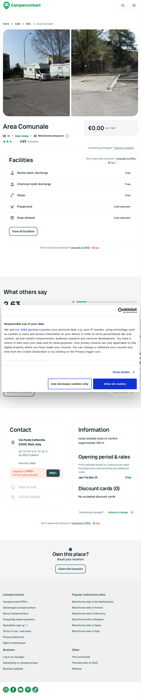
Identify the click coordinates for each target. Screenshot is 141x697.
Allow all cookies (115, 383)
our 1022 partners (27, 329)
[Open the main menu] (134, 5)
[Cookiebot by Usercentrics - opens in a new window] (121, 310)
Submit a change (124, 148)
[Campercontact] (22, 5)
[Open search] (123, 5)
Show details (121, 372)
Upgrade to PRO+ (81, 247)
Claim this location (70, 569)
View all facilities (23, 231)
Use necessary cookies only (69, 383)
